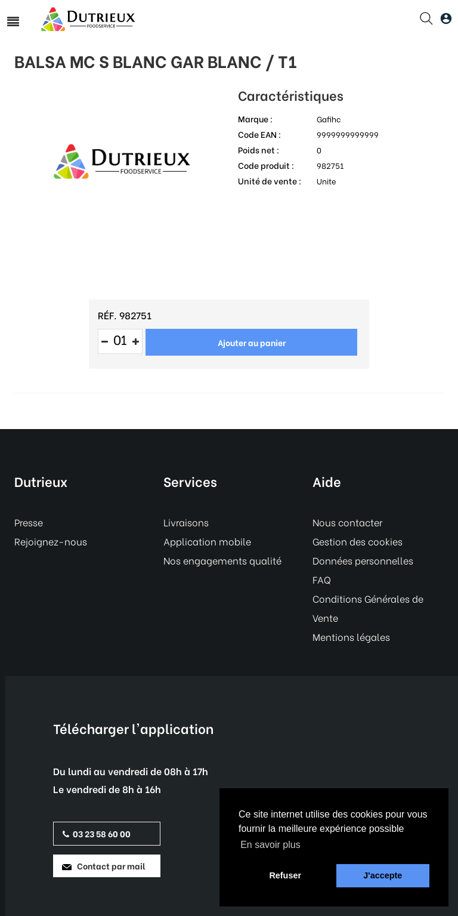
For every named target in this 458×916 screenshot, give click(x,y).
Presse (28, 522)
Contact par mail (104, 865)
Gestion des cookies (357, 541)
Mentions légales (351, 636)
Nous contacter (347, 522)
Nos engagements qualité (222, 560)
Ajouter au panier (252, 342)
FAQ (321, 579)
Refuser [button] (285, 875)
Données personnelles (362, 560)
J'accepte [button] (382, 875)
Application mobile (207, 541)
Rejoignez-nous (50, 541)
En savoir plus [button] (270, 845)
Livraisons (186, 522)
